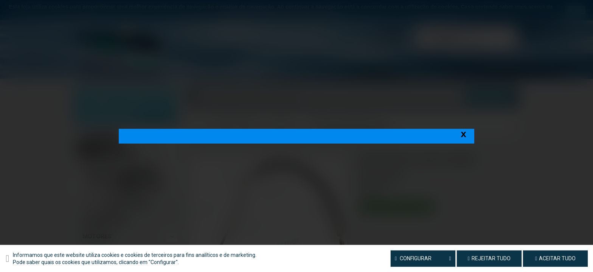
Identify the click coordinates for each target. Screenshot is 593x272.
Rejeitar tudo (489, 258)
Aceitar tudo (555, 258)
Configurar (423, 259)
